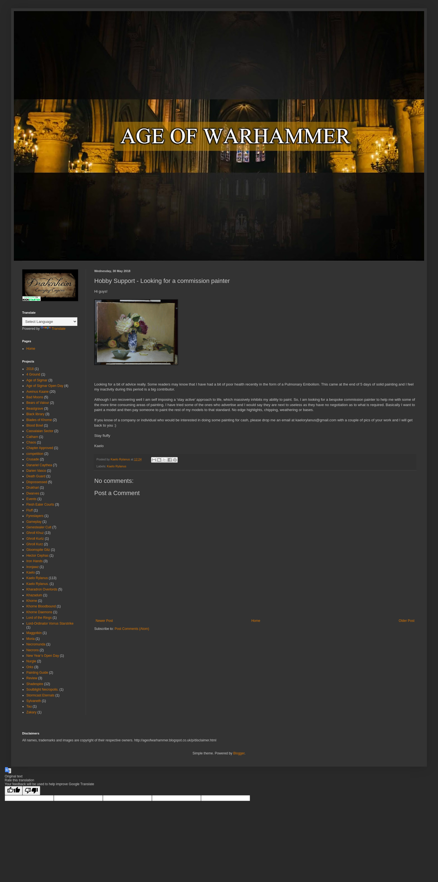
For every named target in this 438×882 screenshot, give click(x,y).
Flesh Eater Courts (40, 504)
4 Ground (33, 374)
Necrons (32, 650)
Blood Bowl (34, 425)
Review (31, 678)
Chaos (31, 442)
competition (34, 454)
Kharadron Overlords (41, 589)
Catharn (32, 437)
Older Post (406, 621)
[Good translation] (13, 790)
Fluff (29, 510)
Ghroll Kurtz (35, 539)
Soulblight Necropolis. (42, 689)
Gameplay (34, 522)
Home (255, 621)
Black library (35, 414)
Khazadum (34, 595)
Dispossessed (36, 482)
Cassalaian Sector (39, 431)
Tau (29, 706)
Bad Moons (34, 397)
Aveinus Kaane (37, 392)
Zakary (31, 712)
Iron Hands (34, 561)
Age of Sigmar (36, 380)
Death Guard (35, 476)
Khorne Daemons (39, 612)
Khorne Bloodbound (41, 606)
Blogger (239, 753)
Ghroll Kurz (34, 544)
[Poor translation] (31, 790)
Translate (53, 329)
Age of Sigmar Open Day (44, 386)
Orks (29, 667)
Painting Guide (37, 673)
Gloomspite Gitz (38, 550)
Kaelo (30, 572)
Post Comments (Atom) (131, 629)
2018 (30, 369)
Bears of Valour (37, 403)
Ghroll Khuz (35, 533)
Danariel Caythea (39, 465)
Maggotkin (34, 633)
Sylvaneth (33, 701)
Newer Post (104, 621)
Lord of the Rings (39, 618)
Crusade (32, 459)
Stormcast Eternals (40, 695)
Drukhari (32, 488)
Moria (30, 639)
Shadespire (34, 684)
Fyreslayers (35, 516)
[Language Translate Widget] (49, 321)
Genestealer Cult (38, 527)
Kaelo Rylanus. (37, 584)
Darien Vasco (36, 471)
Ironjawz (32, 567)
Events (31, 499)
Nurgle (31, 661)
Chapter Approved (39, 448)
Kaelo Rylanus (116, 466)
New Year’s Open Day (42, 656)
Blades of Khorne (39, 420)
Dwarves (32, 493)
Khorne (31, 601)
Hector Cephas (37, 555)
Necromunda (35, 644)
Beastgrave (34, 408)
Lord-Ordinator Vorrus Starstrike (49, 623)
